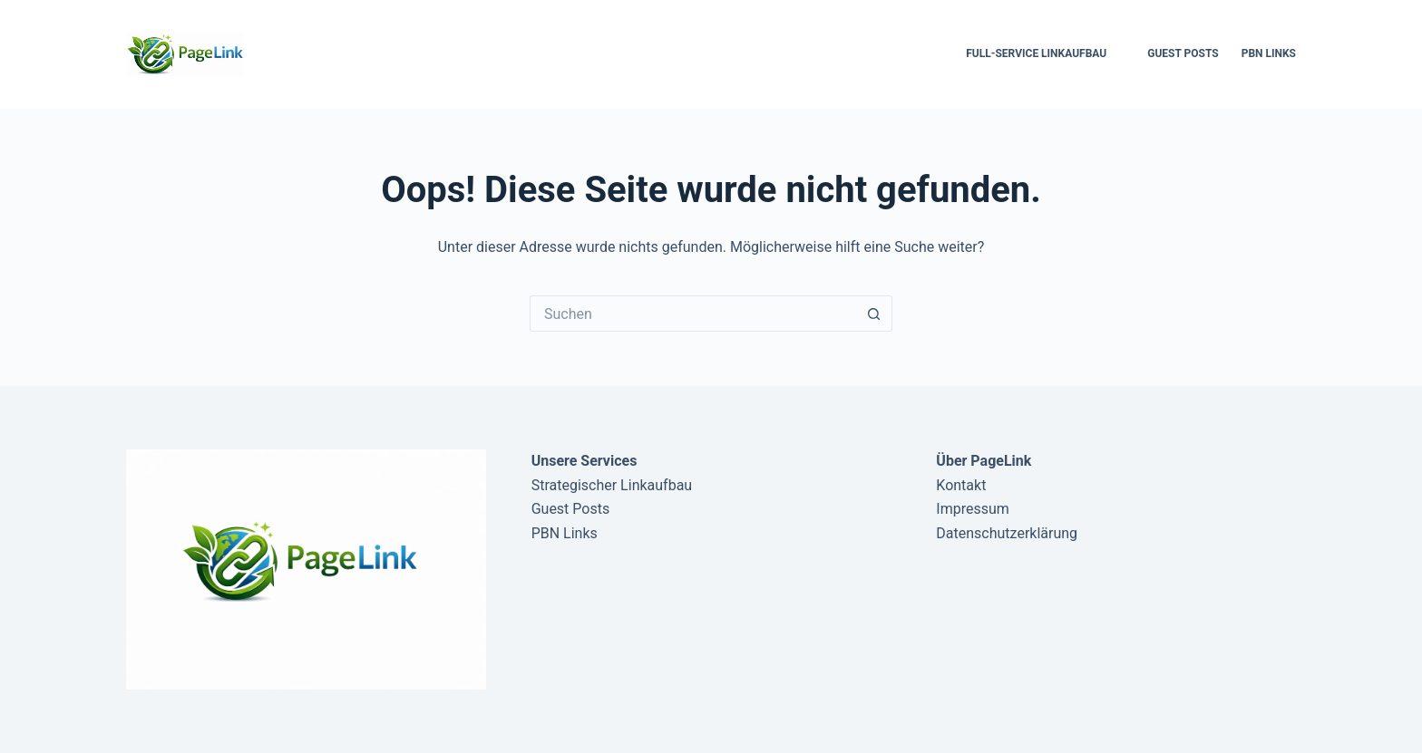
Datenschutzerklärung (1006, 533)
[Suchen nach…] (693, 313)
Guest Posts (1182, 53)
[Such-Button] (874, 313)
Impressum (972, 508)
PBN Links (1269, 53)
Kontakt (961, 485)
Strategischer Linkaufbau (612, 485)
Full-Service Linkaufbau (1036, 53)
